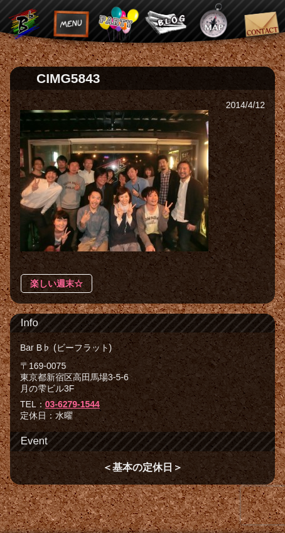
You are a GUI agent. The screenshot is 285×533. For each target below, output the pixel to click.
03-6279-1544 (72, 404)
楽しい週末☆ (56, 283)
